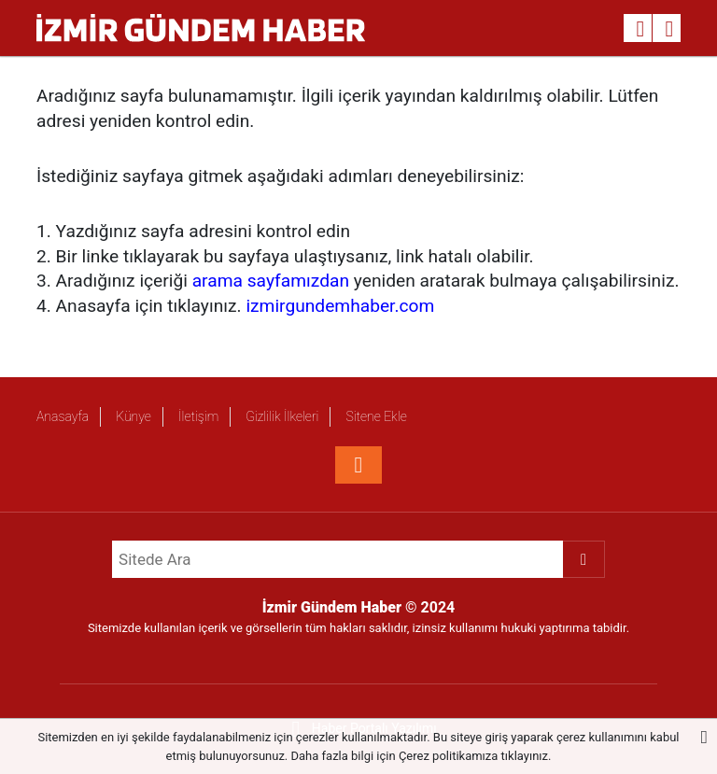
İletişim (198, 416)
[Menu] (669, 29)
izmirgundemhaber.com (340, 306)
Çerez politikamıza (448, 756)
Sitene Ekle (375, 416)
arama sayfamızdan (270, 280)
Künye (133, 416)
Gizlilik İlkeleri (282, 416)
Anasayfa (62, 416)
